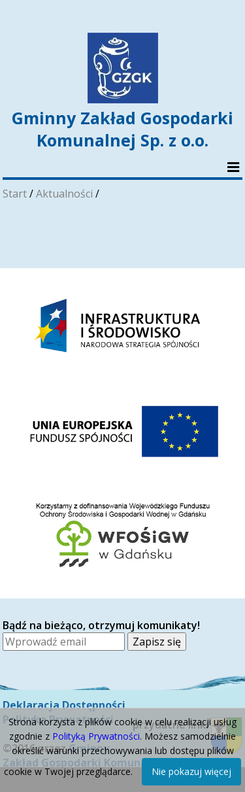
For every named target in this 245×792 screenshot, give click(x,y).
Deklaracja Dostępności (64, 705)
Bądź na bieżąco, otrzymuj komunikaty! (101, 625)
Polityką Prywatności (96, 736)
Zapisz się (157, 641)
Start (15, 193)
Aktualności (64, 193)
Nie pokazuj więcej (191, 771)
